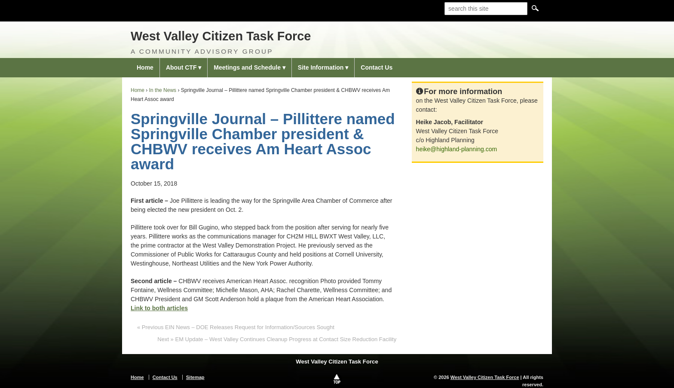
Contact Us (376, 67)
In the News (162, 90)
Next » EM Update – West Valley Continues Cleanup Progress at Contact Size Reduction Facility (276, 339)
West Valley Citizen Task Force (221, 36)
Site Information (321, 67)
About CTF (181, 67)
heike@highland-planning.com (456, 149)
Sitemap (195, 377)
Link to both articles (159, 308)
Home (145, 67)
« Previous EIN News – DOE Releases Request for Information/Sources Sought (235, 327)
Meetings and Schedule (247, 67)
